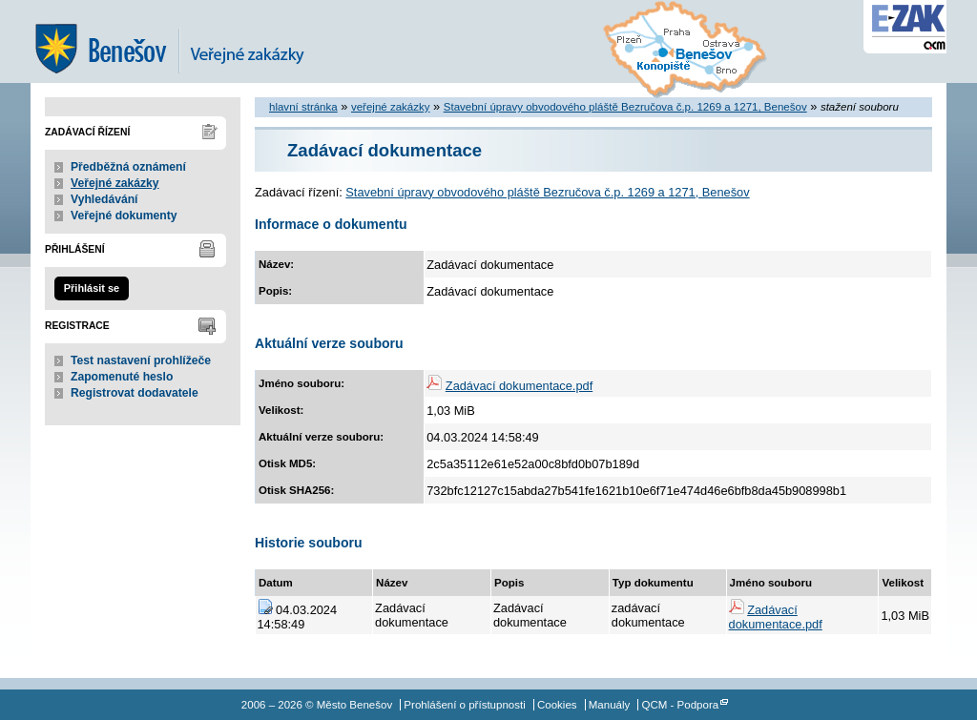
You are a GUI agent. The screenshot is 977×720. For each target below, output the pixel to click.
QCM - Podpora (680, 704)
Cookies (557, 704)
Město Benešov (183, 41)
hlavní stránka (303, 107)
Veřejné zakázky (115, 183)
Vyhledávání (104, 199)
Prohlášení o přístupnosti (464, 704)
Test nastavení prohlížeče (141, 360)
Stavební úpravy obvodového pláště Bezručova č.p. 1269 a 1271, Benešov (625, 107)
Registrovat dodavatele (134, 393)
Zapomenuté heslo (122, 376)
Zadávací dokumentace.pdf (519, 386)
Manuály (610, 704)
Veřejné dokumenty (124, 215)
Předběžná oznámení (128, 167)
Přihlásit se (91, 288)
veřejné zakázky (390, 107)
